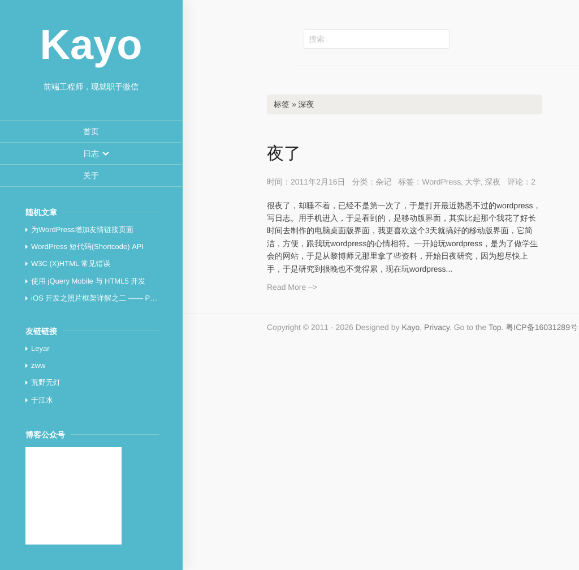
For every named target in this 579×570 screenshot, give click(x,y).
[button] (91, 153)
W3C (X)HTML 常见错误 (70, 263)
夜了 (284, 153)
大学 (473, 181)
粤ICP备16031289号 (541, 327)
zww (38, 365)
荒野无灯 (46, 382)
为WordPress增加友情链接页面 (82, 229)
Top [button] (495, 327)
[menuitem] (91, 132)
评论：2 (521, 181)
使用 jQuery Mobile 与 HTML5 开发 (88, 281)
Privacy (437, 327)
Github (477, 38)
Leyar (40, 348)
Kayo (410, 327)
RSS (528, 38)
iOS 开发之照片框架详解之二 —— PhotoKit (102, 298)
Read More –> (292, 287)
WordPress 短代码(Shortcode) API (87, 246)
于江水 (42, 400)
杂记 (383, 181)
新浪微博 (503, 38)
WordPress (441, 181)
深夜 (492, 181)
